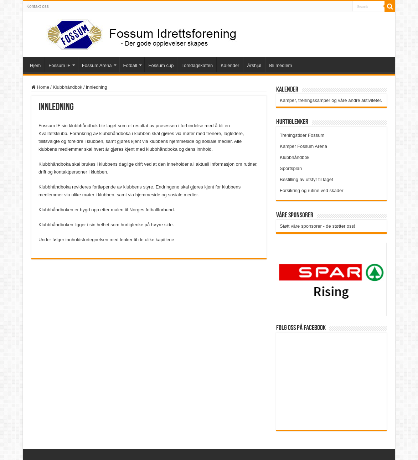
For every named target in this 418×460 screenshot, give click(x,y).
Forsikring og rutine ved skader (311, 190)
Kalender (230, 65)
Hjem (35, 65)
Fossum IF (59, 65)
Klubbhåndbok (67, 87)
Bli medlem (280, 65)
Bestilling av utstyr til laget (306, 179)
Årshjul (254, 65)
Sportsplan (291, 168)
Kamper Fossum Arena (303, 146)
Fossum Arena (97, 65)
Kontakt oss (37, 6)
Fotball (130, 65)
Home (40, 87)
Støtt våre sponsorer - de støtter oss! (317, 226)
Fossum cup (161, 65)
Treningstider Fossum (302, 135)
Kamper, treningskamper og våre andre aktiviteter (330, 100)
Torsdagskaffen (197, 65)
